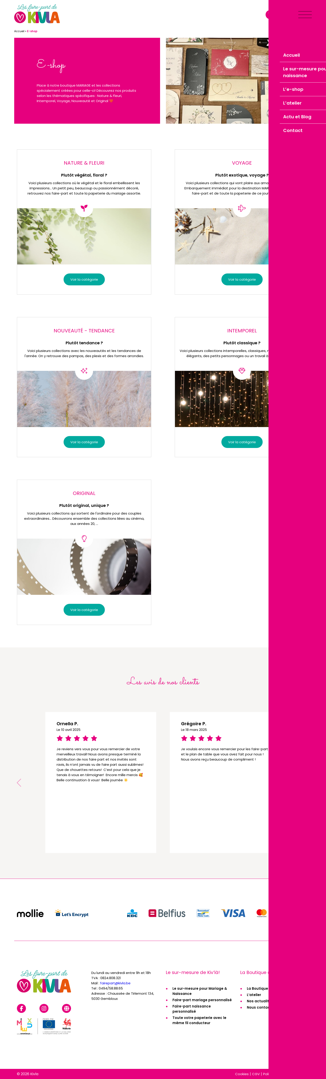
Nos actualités (260, 1001)
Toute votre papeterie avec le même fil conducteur (199, 1020)
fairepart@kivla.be (115, 983)
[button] (306, 783)
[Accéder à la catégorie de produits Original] (84, 552)
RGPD (304, 1074)
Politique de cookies (280, 1074)
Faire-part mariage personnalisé (202, 1000)
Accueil (19, 31)
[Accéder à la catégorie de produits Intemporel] (242, 387)
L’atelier (254, 994)
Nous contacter (261, 1007)
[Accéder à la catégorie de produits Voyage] (242, 222)
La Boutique (257, 988)
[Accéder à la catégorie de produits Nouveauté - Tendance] (84, 387)
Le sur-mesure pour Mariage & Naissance (199, 991)
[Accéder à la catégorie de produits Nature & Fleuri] (84, 222)
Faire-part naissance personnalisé (191, 1009)
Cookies (242, 1074)
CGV (256, 1074)
